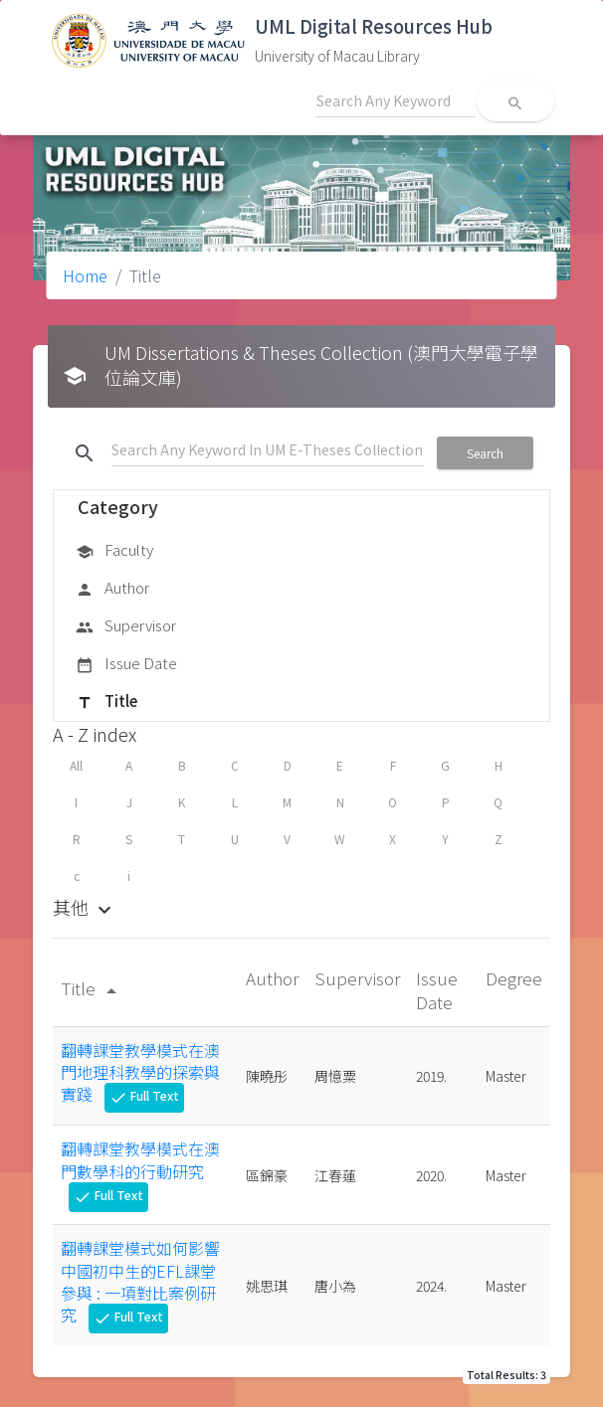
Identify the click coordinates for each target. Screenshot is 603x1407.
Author (112, 589)
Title (106, 702)
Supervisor (126, 626)
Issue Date (126, 664)
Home (85, 275)
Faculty (114, 551)
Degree (514, 978)
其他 (84, 907)
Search (485, 452)
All (76, 765)
